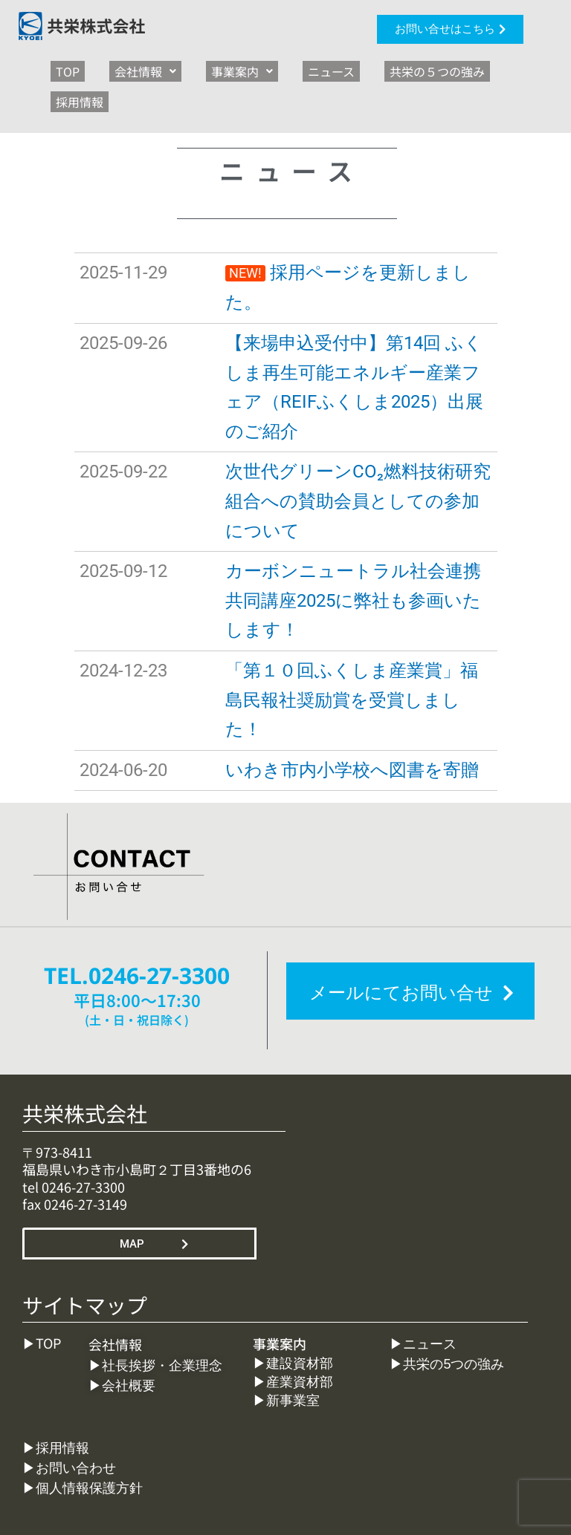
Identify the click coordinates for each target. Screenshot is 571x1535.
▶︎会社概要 (121, 1346)
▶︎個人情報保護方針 (82, 1448)
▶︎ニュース (423, 1304)
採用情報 (486, 67)
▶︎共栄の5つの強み (447, 1324)
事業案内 (216, 67)
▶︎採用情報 (55, 1408)
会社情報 (130, 67)
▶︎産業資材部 (298, 1342)
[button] (130, 67)
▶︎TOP (41, 1303)
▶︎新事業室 (286, 1361)
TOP (62, 67)
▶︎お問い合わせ (69, 1428)
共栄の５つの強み (390, 67)
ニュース (294, 67)
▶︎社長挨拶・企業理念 (159, 1326)
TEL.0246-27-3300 (137, 936)
